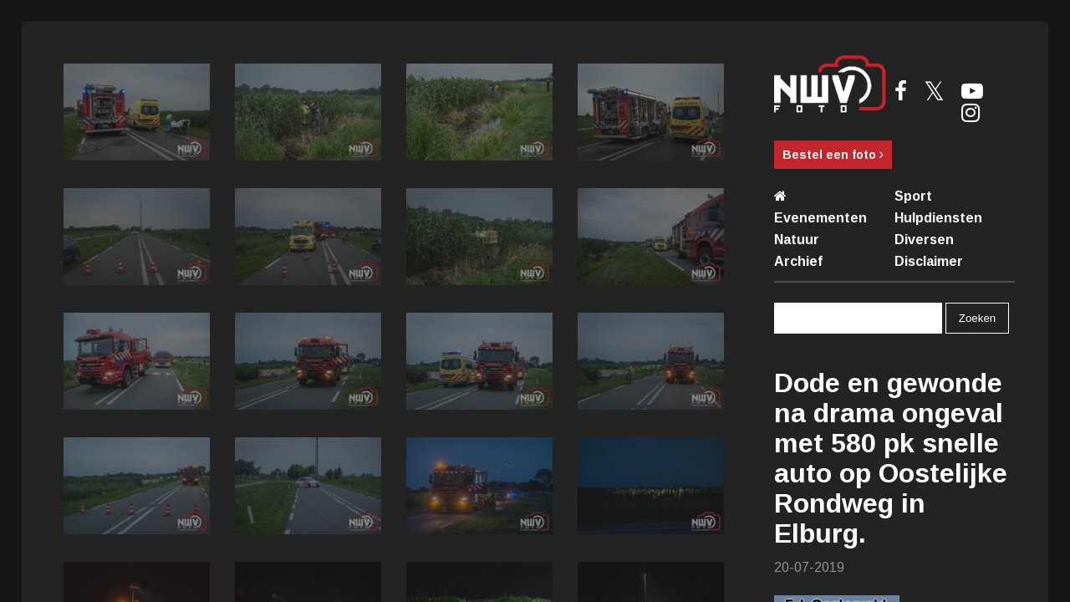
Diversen (924, 239)
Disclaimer (928, 261)
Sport (913, 196)
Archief (798, 261)
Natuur (796, 239)
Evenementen (820, 218)
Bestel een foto (833, 154)
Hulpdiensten (938, 218)
